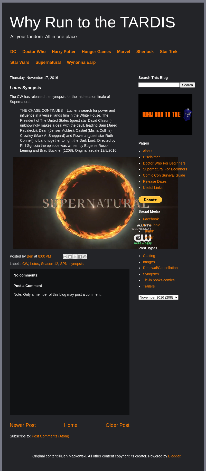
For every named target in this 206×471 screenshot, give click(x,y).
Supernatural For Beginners (165, 169)
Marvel (123, 51)
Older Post (117, 425)
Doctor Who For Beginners (164, 163)
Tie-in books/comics (158, 280)
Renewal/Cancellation (160, 268)
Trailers (149, 286)
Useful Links (152, 188)
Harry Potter (64, 51)
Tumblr (148, 231)
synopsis (76, 264)
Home (70, 425)
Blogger (174, 456)
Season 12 (49, 264)
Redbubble (151, 225)
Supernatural (48, 62)
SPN (64, 264)
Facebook (150, 219)
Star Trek (168, 51)
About (147, 151)
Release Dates (154, 181)
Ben (30, 256)
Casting (149, 256)
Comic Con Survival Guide (164, 175)
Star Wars (19, 62)
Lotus (34, 264)
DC (13, 51)
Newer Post (23, 425)
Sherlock (145, 51)
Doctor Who (34, 51)
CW (25, 264)
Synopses (150, 274)
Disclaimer (151, 157)
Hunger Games (96, 51)
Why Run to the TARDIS (92, 22)
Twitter (148, 237)
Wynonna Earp (81, 62)
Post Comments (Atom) (50, 436)
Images (149, 262)
